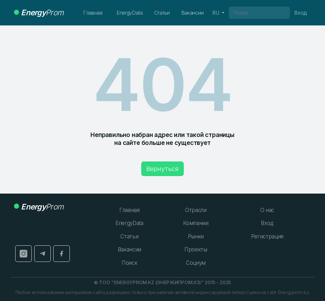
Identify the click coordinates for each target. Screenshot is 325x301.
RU (216, 13)
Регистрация (267, 236)
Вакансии (192, 13)
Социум (196, 263)
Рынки (196, 236)
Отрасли (196, 210)
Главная (93, 13)
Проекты (195, 249)
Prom (38, 12)
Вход (267, 223)
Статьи (162, 13)
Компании (195, 223)
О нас (267, 210)
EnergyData (129, 13)
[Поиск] (259, 13)
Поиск (129, 263)
